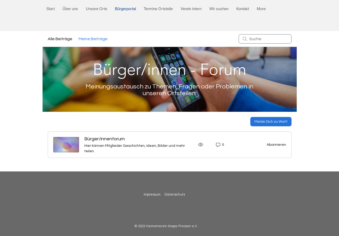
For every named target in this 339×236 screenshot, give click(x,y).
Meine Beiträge (93, 39)
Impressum (152, 194)
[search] (265, 39)
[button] (70, 8)
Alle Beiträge (60, 39)
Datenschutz (175, 194)
